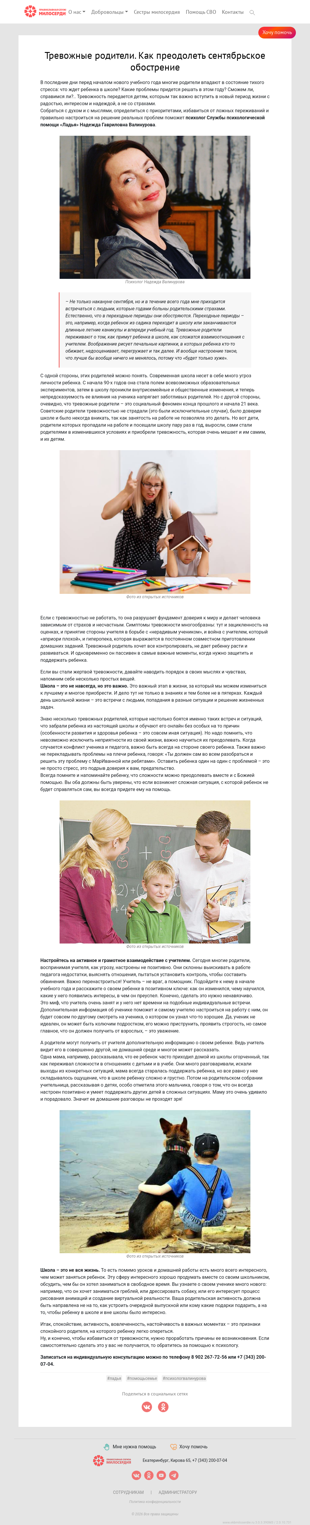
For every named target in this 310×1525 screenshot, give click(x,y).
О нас (74, 12)
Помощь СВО (201, 12)
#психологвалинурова (184, 1378)
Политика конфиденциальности (155, 1502)
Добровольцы (107, 12)
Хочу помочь (277, 32)
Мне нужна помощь (129, 1447)
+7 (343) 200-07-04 (209, 1460)
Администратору (178, 1492)
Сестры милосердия (157, 12)
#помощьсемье (142, 1378)
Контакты (233, 12)
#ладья (114, 1378)
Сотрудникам (128, 1492)
